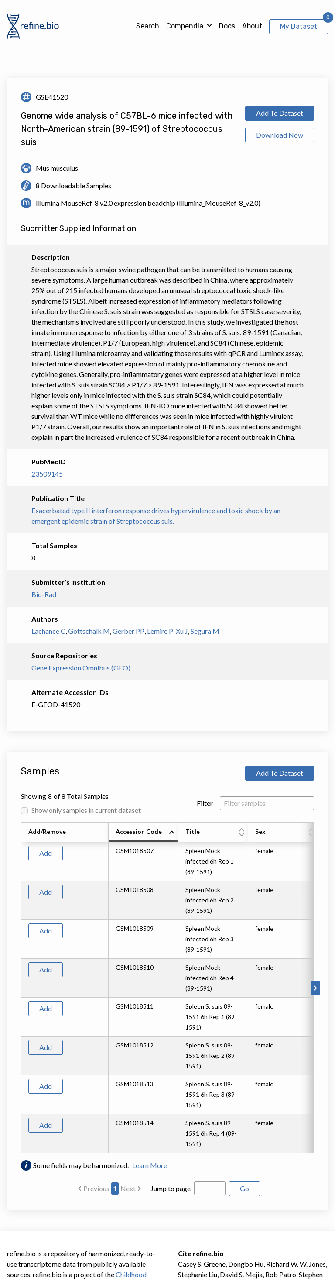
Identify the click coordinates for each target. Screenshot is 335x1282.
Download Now (279, 135)
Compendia (184, 26)
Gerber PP (128, 631)
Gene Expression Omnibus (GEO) (80, 667)
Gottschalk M (89, 631)
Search (147, 26)
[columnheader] (143, 832)
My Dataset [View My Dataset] (298, 26)
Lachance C (48, 631)
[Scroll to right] (315, 988)
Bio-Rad (43, 594)
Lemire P (160, 631)
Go (244, 1188)
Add (45, 853)
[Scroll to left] (19, 988)
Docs (227, 26)
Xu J (182, 631)
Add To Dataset (279, 113)
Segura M (205, 631)
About (252, 26)
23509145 (47, 474)
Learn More (149, 1165)
